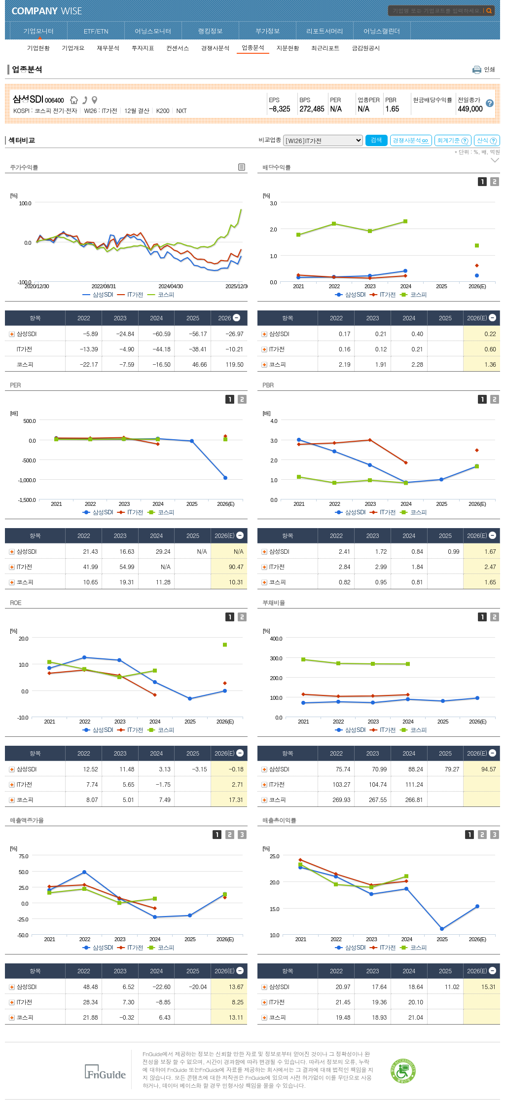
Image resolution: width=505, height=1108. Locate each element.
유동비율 (494, 616)
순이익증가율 (242, 834)
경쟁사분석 (411, 140)
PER (15, 385)
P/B (482, 399)
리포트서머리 (324, 31)
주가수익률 (24, 167)
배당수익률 (276, 167)
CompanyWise (47, 10)
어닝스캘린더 (381, 31)
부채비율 (273, 602)
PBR (267, 385)
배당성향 (494, 181)
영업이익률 (482, 834)
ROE (15, 602)
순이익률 (494, 834)
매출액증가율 (26, 820)
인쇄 (483, 69)
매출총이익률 (279, 820)
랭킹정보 (210, 31)
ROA (242, 616)
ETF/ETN (96, 31)
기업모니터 (39, 31)
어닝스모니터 (153, 31)
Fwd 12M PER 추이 (242, 399)
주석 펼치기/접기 (495, 160)
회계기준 (453, 140)
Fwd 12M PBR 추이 (494, 399)
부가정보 (267, 31)
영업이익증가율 (229, 834)
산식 (487, 140)
